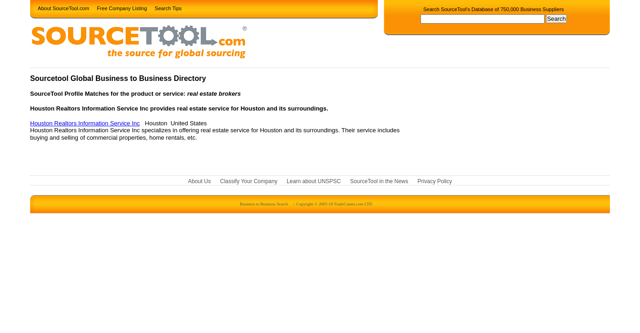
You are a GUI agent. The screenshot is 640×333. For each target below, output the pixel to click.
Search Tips (168, 8)
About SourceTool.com (63, 8)
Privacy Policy (435, 182)
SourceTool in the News (379, 182)
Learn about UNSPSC (314, 182)
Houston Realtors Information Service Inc (85, 123)
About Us (199, 182)
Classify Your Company (248, 182)
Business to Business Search (264, 204)
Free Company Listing (122, 8)
